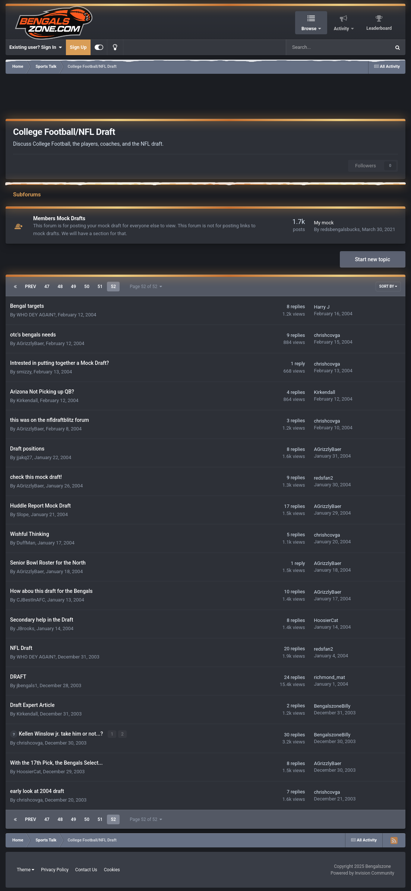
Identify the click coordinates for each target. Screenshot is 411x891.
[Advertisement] (205, 95)
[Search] (319, 47)
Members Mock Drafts (59, 218)
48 (60, 286)
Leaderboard (379, 28)
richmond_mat (329, 677)
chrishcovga (327, 335)
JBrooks (25, 628)
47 (47, 286)
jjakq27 (24, 457)
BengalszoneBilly (332, 706)
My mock (323, 222)
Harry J (321, 307)
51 (100, 286)
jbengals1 (26, 685)
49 (73, 286)
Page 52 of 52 (146, 286)
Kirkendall (27, 400)
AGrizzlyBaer (30, 343)
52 (113, 286)
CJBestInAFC (30, 600)
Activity (342, 28)
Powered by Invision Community (362, 872)
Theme (25, 869)
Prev (30, 286)
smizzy (23, 372)
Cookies (112, 869)
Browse (309, 28)
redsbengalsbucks (340, 229)
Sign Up (78, 47)
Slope (22, 514)
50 (86, 286)
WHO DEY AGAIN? (36, 314)
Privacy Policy (55, 869)
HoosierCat (326, 620)
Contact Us (86, 869)
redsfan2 (323, 478)
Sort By (388, 286)
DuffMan (25, 543)
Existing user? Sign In (35, 47)
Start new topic (372, 259)
